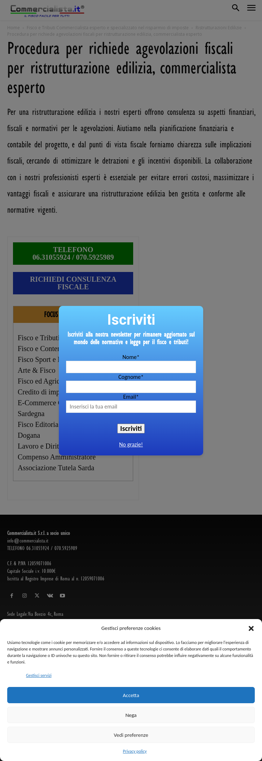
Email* (131, 396)
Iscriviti (131, 428)
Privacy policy (135, 751)
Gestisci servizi (39, 675)
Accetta (131, 695)
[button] (251, 628)
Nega (130, 715)
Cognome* (131, 376)
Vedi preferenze (131, 735)
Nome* (130, 357)
